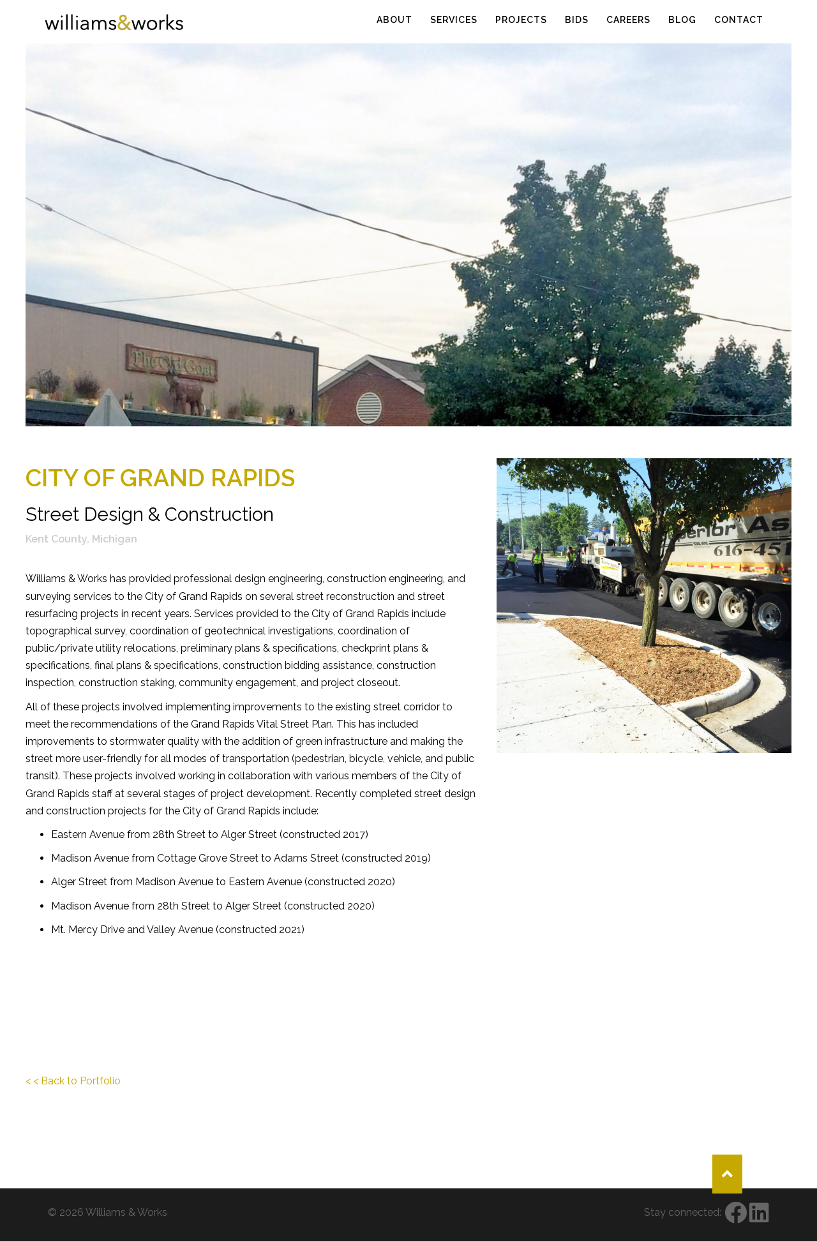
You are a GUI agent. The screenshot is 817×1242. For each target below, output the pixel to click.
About (394, 20)
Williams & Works (126, 1212)
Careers (628, 20)
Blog (682, 20)
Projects (521, 20)
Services (453, 20)
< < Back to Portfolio (73, 1081)
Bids (576, 20)
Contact (738, 20)
